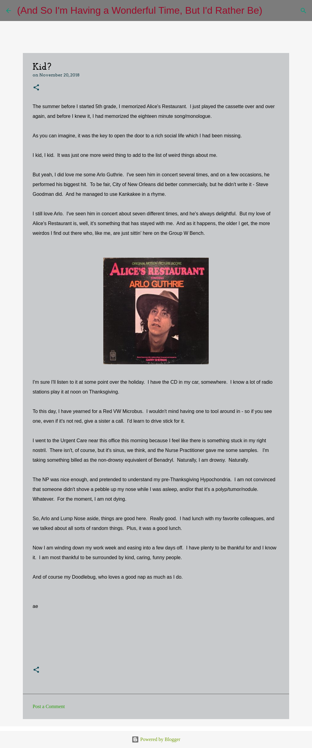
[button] (36, 88)
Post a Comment (49, 706)
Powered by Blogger (156, 739)
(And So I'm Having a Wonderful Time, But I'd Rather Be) (139, 10)
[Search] (271, 10)
